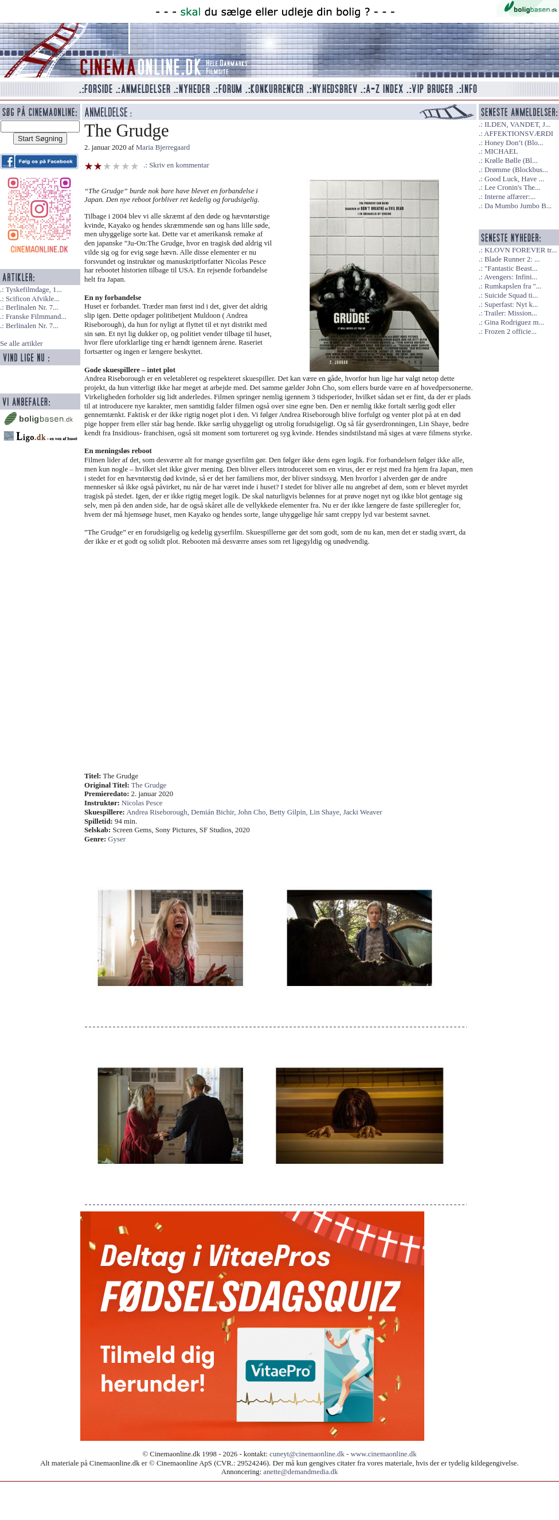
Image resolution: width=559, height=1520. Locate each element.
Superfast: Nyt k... (511, 305)
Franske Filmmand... (36, 317)
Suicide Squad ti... (511, 295)
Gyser (117, 839)
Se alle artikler (21, 344)
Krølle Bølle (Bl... (511, 161)
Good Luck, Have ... (514, 179)
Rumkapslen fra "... (512, 286)
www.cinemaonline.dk (384, 1454)
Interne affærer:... (509, 197)
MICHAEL (501, 151)
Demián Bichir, (214, 812)
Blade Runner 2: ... (512, 259)
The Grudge (148, 785)
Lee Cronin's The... (512, 188)
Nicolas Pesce (142, 803)
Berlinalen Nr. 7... (32, 307)
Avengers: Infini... (510, 277)
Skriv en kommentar (179, 165)
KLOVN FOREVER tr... (520, 250)
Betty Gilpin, (289, 812)
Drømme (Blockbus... (516, 170)
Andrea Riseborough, (158, 812)
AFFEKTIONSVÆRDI (518, 134)
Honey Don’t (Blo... (514, 143)
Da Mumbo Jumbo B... (518, 206)
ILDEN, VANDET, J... (517, 124)
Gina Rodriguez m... (514, 322)
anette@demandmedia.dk (300, 1472)
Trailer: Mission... (510, 313)
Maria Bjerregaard (163, 147)
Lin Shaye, (326, 812)
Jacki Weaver (362, 812)
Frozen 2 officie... (510, 332)
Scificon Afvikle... (33, 299)
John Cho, (253, 812)
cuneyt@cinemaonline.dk (307, 1454)
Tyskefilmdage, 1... (34, 290)
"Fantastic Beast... (511, 268)
